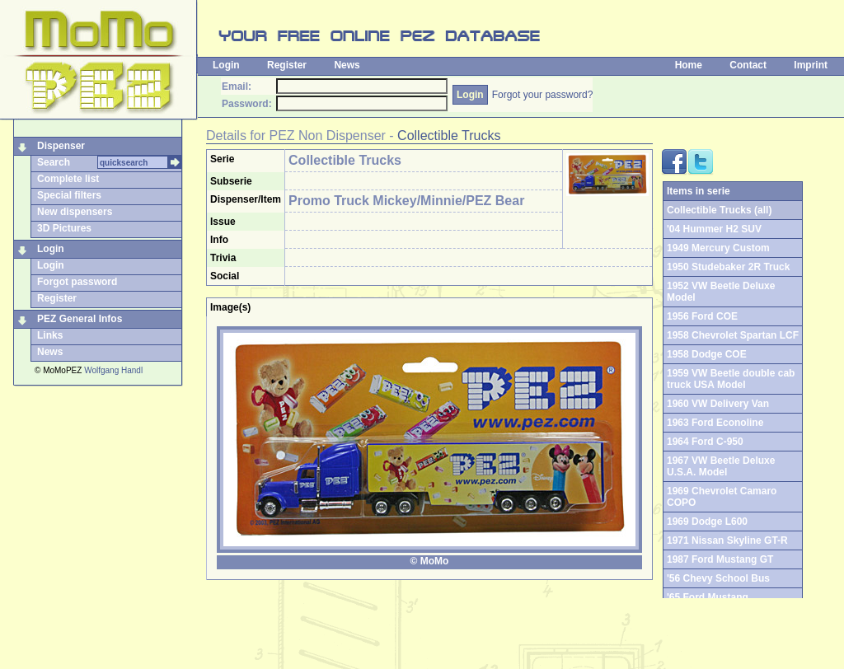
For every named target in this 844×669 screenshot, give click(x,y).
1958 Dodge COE (707, 354)
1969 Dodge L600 (707, 521)
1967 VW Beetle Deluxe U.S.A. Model (721, 466)
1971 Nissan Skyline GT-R (727, 540)
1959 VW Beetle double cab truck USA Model (731, 379)
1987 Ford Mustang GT (720, 559)
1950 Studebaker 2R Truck (728, 267)
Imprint (811, 65)
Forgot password (77, 282)
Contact (748, 65)
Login (226, 65)
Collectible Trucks (448, 136)
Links (50, 335)
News (346, 65)
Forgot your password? (542, 95)
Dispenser (61, 146)
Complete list (68, 179)
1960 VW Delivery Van (718, 403)
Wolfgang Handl (113, 370)
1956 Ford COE (702, 316)
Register (287, 65)
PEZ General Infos (79, 319)
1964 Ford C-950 (705, 441)
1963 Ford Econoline (715, 422)
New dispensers (74, 212)
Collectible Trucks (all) (719, 210)
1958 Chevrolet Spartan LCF (733, 335)
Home (688, 65)
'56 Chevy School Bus (718, 578)
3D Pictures (64, 228)
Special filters (69, 195)
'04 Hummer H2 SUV (714, 229)
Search (53, 162)
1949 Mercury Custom (718, 248)
